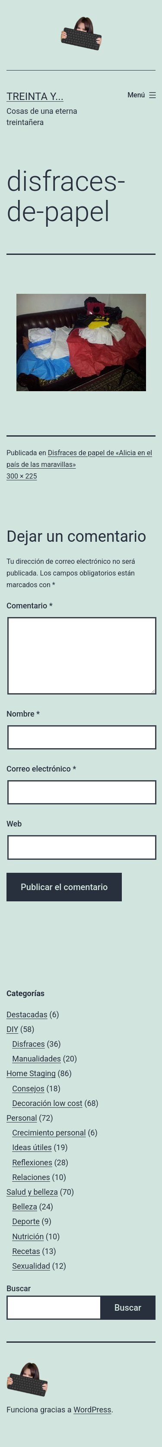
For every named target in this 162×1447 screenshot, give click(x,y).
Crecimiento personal (49, 1132)
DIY (12, 1029)
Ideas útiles (32, 1147)
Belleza (24, 1206)
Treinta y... (35, 96)
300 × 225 (21, 476)
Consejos (28, 1088)
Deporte (26, 1221)
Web (14, 823)
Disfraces (28, 1043)
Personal (21, 1117)
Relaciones (31, 1177)
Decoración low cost (47, 1103)
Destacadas (27, 1014)
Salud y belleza (32, 1191)
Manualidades (36, 1058)
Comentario (29, 605)
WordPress (92, 1409)
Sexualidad (31, 1265)
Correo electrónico (41, 768)
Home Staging (31, 1073)
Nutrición (28, 1236)
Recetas (26, 1251)
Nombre (23, 713)
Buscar (18, 1288)
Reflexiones (32, 1162)
